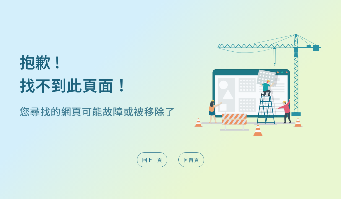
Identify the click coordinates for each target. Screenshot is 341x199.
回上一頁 (152, 159)
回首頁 (191, 159)
